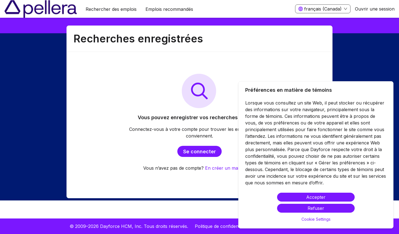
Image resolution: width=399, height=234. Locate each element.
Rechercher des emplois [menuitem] (111, 9)
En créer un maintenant (230, 168)
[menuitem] (40, 9)
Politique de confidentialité (222, 226)
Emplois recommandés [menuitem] (169, 9)
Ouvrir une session (375, 9)
